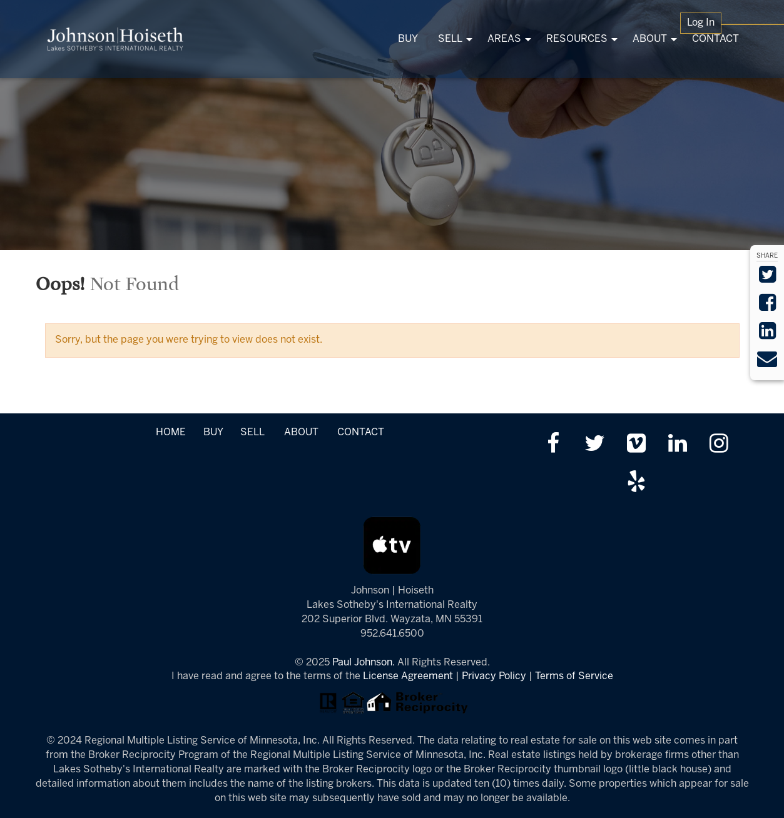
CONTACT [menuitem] (715, 39)
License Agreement (408, 676)
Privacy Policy (494, 676)
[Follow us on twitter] (595, 445)
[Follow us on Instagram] (719, 445)
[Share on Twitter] (767, 278)
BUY (213, 432)
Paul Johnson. (363, 662)
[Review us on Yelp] (636, 483)
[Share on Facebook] (767, 306)
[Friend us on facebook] (553, 445)
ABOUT (301, 432)
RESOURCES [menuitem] (577, 39)
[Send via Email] (767, 363)
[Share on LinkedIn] (767, 335)
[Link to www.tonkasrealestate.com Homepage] (115, 39)
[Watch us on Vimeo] (636, 445)
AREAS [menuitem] (504, 39)
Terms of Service (574, 676)
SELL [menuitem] (450, 39)
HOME (171, 432)
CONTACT (360, 432)
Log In (701, 23)
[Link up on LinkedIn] (677, 445)
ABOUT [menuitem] (650, 39)
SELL (252, 432)
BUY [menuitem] (408, 39)
